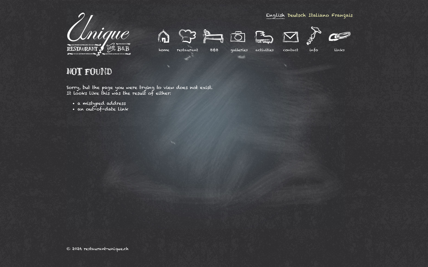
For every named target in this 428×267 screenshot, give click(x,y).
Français (342, 15)
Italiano (318, 15)
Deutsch (296, 15)
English (275, 15)
